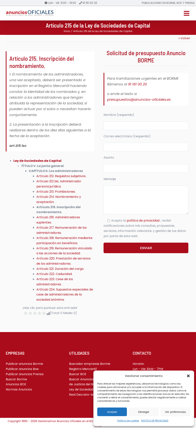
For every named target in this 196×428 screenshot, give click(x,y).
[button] (188, 376)
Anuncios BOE (16, 384)
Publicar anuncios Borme (24, 364)
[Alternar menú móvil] (187, 13)
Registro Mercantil (83, 369)
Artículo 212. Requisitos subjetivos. (61, 176)
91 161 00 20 (89, 3)
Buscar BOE (77, 374)
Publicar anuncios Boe (22, 369)
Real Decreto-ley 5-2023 (88, 394)
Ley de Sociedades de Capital (91, 389)
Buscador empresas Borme (89, 364)
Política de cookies (128, 420)
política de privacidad (143, 220)
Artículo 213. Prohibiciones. (56, 191)
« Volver (184, 38)
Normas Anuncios (19, 389)
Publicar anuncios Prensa (24, 374)
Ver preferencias (175, 411)
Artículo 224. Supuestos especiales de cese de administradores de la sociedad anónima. (64, 294)
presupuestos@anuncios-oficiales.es (139, 99)
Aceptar (112, 411)
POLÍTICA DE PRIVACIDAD (154, 420)
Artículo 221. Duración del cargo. (60, 269)
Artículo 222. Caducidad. (54, 274)
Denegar (143, 411)
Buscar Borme (16, 379)
